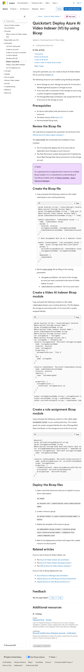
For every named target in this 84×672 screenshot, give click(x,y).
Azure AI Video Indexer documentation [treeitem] (12, 26)
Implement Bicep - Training (42, 620)
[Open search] (74, 3)
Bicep (51, 75)
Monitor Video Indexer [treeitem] (11, 80)
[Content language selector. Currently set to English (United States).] (13, 657)
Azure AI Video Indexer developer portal (55, 563)
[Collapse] (24, 16)
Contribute (39, 662)
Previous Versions (20, 662)
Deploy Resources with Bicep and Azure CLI (53, 581)
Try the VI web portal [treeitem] (13, 46)
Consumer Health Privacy (62, 662)
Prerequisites (38, 54)
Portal (59, 9)
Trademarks (18, 665)
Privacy (47, 662)
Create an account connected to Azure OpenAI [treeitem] (16, 53)
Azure (40, 16)
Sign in (79, 3)
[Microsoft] (4, 3)
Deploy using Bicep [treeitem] (12, 61)
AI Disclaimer (7, 662)
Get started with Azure (72, 9)
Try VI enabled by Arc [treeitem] (13, 68)
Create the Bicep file (41, 60)
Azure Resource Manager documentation (52, 575)
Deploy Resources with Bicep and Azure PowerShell (56, 578)
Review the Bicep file (41, 57)
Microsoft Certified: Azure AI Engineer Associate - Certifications (54, 633)
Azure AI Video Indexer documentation (54, 559)
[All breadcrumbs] (35, 16)
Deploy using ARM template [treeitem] (15, 65)
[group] (59, 235)
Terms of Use (7, 665)
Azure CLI (59, 117)
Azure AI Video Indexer (52, 16)
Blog (29, 662)
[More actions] (79, 16)
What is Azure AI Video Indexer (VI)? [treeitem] (16, 35)
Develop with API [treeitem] (12, 58)
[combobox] (15, 21)
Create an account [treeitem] (12, 49)
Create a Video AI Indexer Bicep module (47, 62)
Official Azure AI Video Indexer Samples (48, 135)
